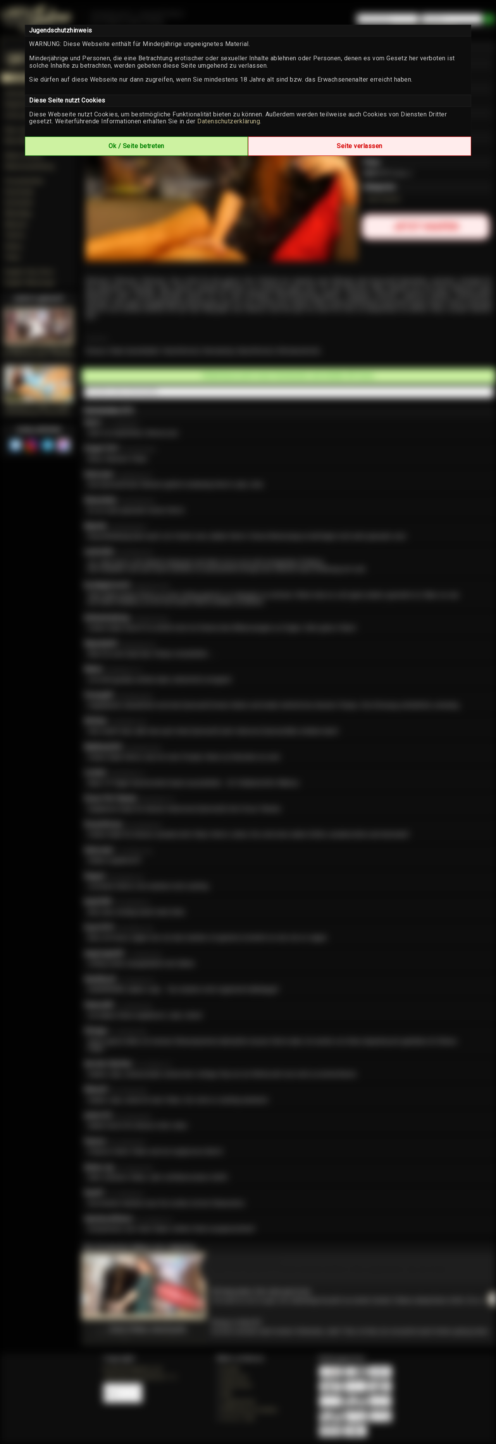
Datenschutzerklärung (228, 121)
